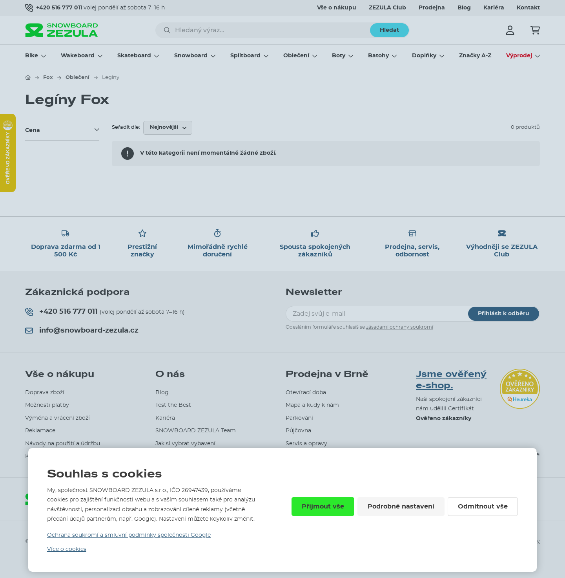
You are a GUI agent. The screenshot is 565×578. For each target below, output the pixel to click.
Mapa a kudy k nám (312, 405)
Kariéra (493, 8)
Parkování (299, 418)
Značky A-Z (475, 56)
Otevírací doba (306, 392)
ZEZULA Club (387, 8)
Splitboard (245, 56)
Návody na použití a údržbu (62, 443)
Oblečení (296, 56)
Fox (48, 77)
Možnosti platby (47, 405)
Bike (31, 56)
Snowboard (191, 56)
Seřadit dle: (126, 127)
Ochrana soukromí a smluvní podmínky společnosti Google (129, 535)
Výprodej (519, 56)
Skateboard (134, 56)
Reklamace (40, 431)
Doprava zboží (44, 392)
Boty (338, 56)
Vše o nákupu (336, 8)
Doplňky (424, 56)
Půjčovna (298, 431)
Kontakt (528, 8)
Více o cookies (66, 549)
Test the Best (173, 405)
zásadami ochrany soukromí (399, 327)
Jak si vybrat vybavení (185, 443)
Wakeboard (78, 56)
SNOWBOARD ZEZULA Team (195, 431)
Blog (464, 8)
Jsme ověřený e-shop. (451, 380)
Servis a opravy (306, 443)
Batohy (378, 56)
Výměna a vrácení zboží (57, 418)
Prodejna (432, 8)
